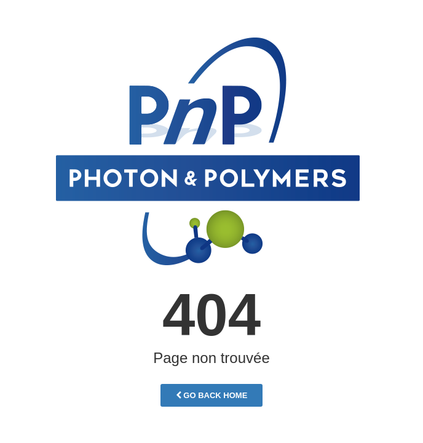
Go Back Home (212, 395)
